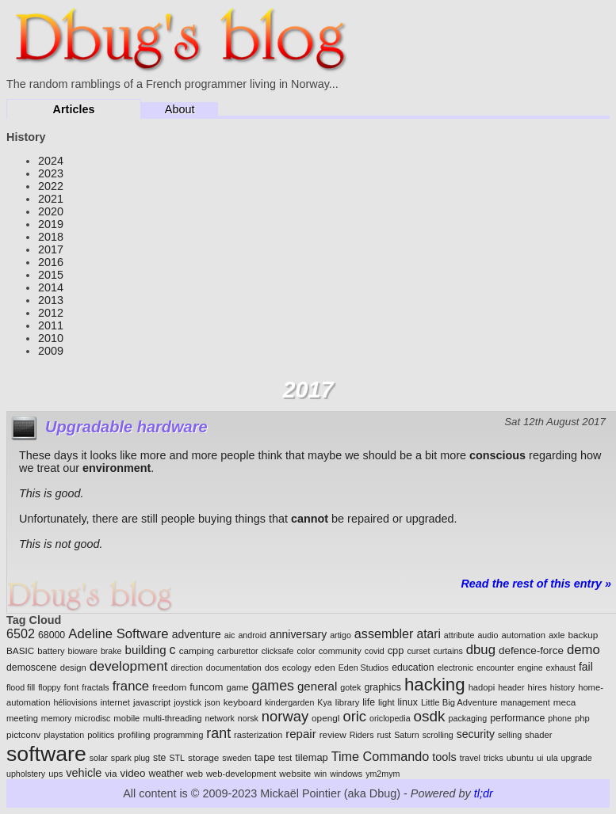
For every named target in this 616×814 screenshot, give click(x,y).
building (145, 649)
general (317, 686)
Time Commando (380, 756)
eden (325, 667)
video (132, 773)
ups (55, 773)
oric (354, 716)
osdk (430, 716)
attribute (459, 635)
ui (540, 758)
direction (187, 667)
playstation (64, 735)
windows (346, 773)
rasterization (258, 735)
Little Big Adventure (459, 702)
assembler (384, 633)
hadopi (482, 687)
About (180, 109)
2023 (50, 173)
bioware (83, 651)
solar (99, 758)
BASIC (20, 650)
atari (428, 634)
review (332, 734)
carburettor (237, 651)
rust (384, 735)
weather (166, 773)
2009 (50, 350)
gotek (350, 687)
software (46, 754)
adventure (196, 634)
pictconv (23, 734)
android (252, 635)
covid (375, 651)
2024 (50, 160)
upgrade (576, 758)
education (413, 667)
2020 (50, 211)
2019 (50, 224)
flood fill (20, 687)
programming (179, 735)
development (129, 666)
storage (203, 757)
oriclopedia (390, 718)
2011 (50, 325)
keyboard (243, 702)
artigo (340, 635)
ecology (297, 667)
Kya (324, 702)
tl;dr (483, 793)
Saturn (406, 735)
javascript (151, 702)
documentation (234, 667)
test (285, 758)
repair (300, 733)
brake (111, 651)
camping (196, 650)
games (272, 686)
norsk (248, 718)
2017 (50, 249)
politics (100, 735)
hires (536, 687)
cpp (396, 650)
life (368, 702)
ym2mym (382, 773)
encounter (495, 667)
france (131, 686)
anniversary (298, 634)
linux (408, 702)
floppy (49, 687)
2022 (50, 186)
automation (523, 635)
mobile (126, 718)
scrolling (438, 735)
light (386, 702)
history (562, 687)
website (295, 773)
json (212, 702)
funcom (206, 687)
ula (551, 758)
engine (530, 667)
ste (159, 757)
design (73, 667)
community (340, 651)
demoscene (31, 667)
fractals (95, 687)
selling (510, 735)
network (219, 718)
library (347, 702)
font (71, 687)
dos (272, 667)
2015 (50, 274)
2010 (50, 338)
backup (583, 635)
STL (177, 758)
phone (560, 718)
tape (264, 757)
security (476, 734)
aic (229, 635)
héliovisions (75, 702)
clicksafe (278, 651)
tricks (493, 758)
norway (285, 716)
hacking (434, 684)
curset (418, 651)
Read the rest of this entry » (536, 583)
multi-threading (172, 718)
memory (56, 718)
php (582, 718)
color (306, 651)
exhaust (561, 667)
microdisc (92, 718)
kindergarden (289, 702)
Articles (74, 109)
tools (444, 757)
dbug (480, 649)
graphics (382, 687)
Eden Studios (363, 667)
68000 (51, 635)
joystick (187, 702)
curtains (447, 651)
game (237, 687)
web (194, 773)
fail (586, 666)
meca (564, 702)
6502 (20, 633)
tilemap (311, 757)
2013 (50, 300)
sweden (236, 758)
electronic (456, 667)
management (524, 702)
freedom (169, 687)
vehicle (83, 772)
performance (517, 718)
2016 (50, 262)
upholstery (25, 773)
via (111, 773)
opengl (325, 718)
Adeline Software (118, 633)
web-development (241, 773)
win (320, 773)
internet (115, 702)
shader (538, 735)
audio (487, 635)
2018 (50, 236)
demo (583, 649)
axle (557, 635)
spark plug (130, 758)
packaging (468, 718)
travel (470, 758)
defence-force (531, 650)
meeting (22, 718)
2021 (50, 198)
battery (50, 651)
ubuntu (520, 758)
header (511, 687)
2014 (50, 287)
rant (218, 733)
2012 (50, 312)
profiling (133, 734)
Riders (362, 735)
